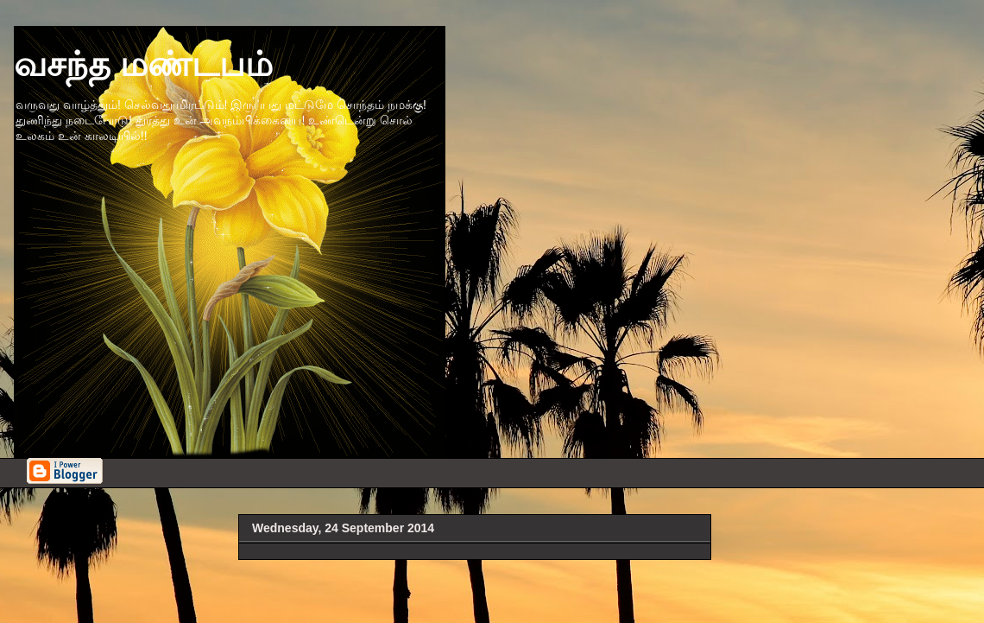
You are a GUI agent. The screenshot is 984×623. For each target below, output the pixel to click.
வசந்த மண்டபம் (143, 64)
